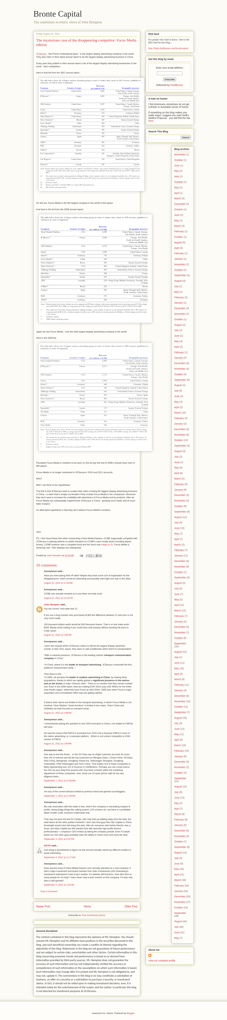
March (177, 198)
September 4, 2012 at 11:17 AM (59, 857)
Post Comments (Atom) (93, 915)
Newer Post (43, 906)
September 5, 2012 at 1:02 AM (59, 884)
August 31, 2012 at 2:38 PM (57, 713)
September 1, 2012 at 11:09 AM (59, 796)
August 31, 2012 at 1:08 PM (57, 635)
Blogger (130, 1013)
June (177, 165)
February (179, 231)
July (176, 286)
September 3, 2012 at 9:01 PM (59, 839)
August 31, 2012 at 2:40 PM (57, 743)
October (178, 160)
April (176, 176)
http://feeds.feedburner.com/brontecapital (168, 48)
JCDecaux (41, 54)
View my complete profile (161, 960)
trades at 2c (107, 544)
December (180, 204)
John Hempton (52, 604)
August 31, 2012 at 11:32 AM (58, 583)
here (150, 120)
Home (87, 906)
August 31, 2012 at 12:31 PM (58, 598)
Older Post (131, 906)
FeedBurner (176, 85)
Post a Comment (49, 891)
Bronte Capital (57, 13)
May (176, 171)
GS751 (47, 845)
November (180, 154)
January (178, 258)
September (180, 275)
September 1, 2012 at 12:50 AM (59, 780)
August (178, 242)
